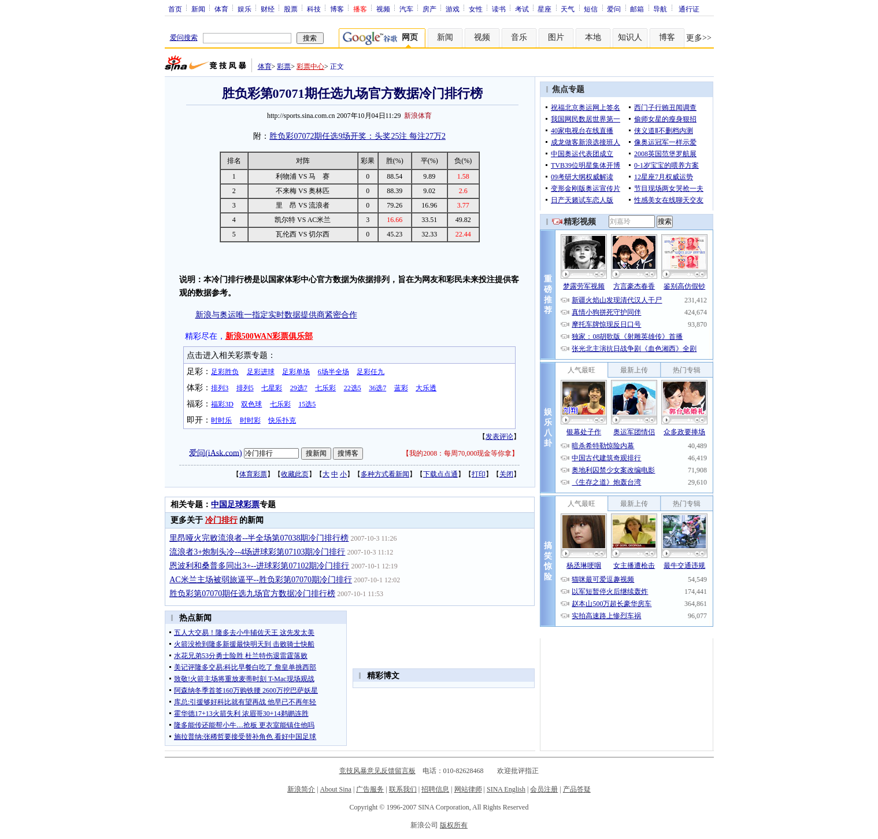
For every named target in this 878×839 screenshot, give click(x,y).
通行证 (689, 8)
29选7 (299, 388)
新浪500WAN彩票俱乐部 (269, 336)
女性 (476, 8)
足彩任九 (370, 372)
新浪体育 (418, 116)
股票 (291, 8)
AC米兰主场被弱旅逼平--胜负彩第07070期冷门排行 (260, 579)
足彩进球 (261, 372)
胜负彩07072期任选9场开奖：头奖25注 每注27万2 (357, 136)
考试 (522, 8)
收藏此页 (295, 474)
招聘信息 (435, 789)
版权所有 (454, 825)
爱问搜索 (184, 38)
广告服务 (370, 789)
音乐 (519, 37)
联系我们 (403, 789)
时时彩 (250, 420)
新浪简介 (301, 789)
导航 (660, 8)
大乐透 (426, 388)
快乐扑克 (282, 420)
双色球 (251, 404)
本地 (593, 37)
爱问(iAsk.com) (215, 452)
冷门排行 (221, 520)
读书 (499, 8)
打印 (479, 474)
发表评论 (499, 437)
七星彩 (271, 388)
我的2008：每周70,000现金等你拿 (460, 453)
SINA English (506, 789)
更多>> (699, 38)
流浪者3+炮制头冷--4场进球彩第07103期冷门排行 (257, 552)
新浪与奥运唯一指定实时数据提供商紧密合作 (276, 315)
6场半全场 (333, 372)
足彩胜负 (225, 372)
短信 (591, 8)
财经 (268, 8)
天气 (568, 8)
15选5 (307, 404)
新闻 (198, 8)
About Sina (335, 789)
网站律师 (468, 789)
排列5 (245, 388)
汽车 (406, 8)
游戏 (453, 8)
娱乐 (244, 8)
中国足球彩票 (235, 504)
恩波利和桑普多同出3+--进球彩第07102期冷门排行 (259, 565)
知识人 (630, 37)
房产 (429, 8)
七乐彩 (325, 388)
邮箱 (637, 8)
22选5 (352, 388)
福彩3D (222, 404)
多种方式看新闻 (385, 474)
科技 (314, 8)
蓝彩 (401, 388)
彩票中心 (310, 66)
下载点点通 (440, 474)
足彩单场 (296, 372)
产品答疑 (577, 789)
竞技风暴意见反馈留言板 (377, 771)
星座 (544, 8)
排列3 (219, 388)
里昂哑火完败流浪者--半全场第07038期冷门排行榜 (259, 538)
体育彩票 (253, 474)
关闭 (506, 474)
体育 (221, 8)
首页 (175, 8)
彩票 (284, 66)
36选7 (377, 388)
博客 (337, 8)
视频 (383, 8)
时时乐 (221, 420)
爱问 (614, 8)
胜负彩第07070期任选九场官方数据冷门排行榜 (252, 593)
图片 (556, 37)
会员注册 (544, 789)
